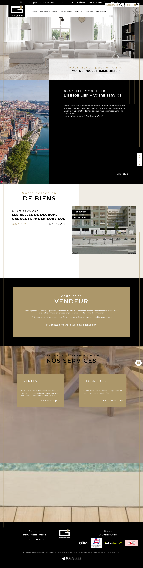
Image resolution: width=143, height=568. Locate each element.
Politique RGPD (108, 552)
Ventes (34, 11)
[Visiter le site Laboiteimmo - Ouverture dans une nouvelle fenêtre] (71, 561)
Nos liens (100, 552)
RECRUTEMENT (101, 11)
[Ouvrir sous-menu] (38, 11)
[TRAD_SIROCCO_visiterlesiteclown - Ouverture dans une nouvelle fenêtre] (131, 543)
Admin (95, 552)
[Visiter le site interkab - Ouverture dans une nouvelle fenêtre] (113, 543)
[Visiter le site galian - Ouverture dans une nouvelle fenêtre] (83, 543)
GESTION (54, 11)
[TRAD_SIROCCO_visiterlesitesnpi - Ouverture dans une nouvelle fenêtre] (96, 543)
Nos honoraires (67, 552)
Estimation (79, 11)
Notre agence (66, 11)
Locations (44, 11)
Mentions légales (86, 552)
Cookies (116, 552)
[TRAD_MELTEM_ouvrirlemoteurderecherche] (114, 5)
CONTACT (89, 11)
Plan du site (76, 552)
